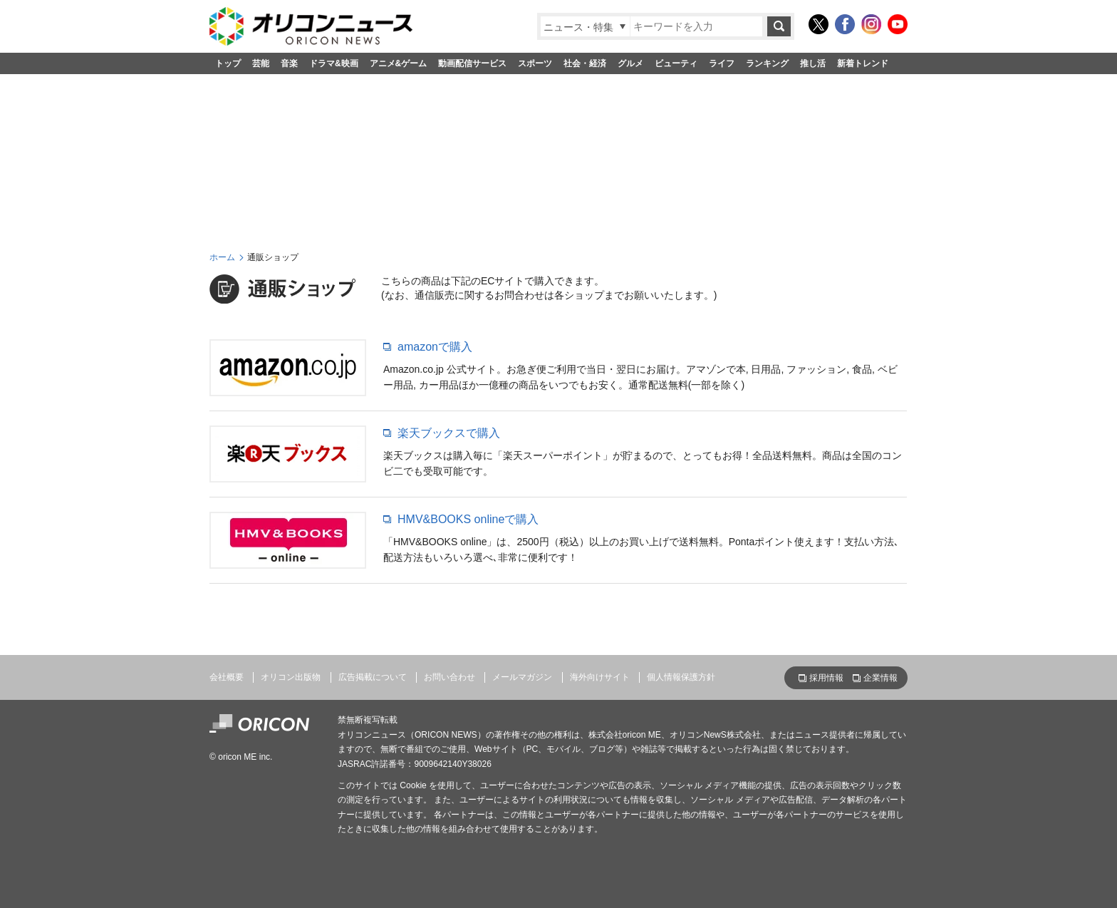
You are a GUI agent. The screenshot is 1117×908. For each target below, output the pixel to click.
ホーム (222, 257)
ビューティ (676, 63)
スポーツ (535, 63)
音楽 (289, 63)
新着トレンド (862, 63)
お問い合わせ (449, 677)
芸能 (260, 63)
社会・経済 (584, 63)
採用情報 (826, 678)
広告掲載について (372, 677)
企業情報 (880, 678)
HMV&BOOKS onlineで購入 (468, 519)
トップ (228, 63)
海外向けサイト (600, 677)
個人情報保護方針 (681, 677)
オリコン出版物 (291, 677)
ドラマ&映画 (333, 63)
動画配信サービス (472, 63)
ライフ (721, 63)
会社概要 (226, 677)
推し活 (813, 63)
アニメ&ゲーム (398, 63)
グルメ (630, 63)
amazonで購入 (435, 347)
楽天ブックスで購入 (449, 433)
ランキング (767, 63)
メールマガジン (522, 677)
